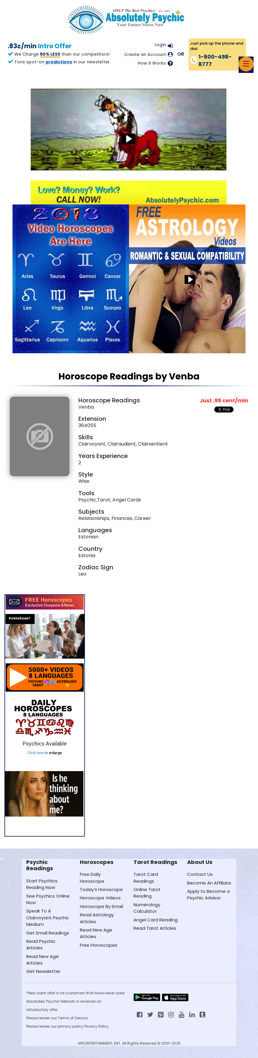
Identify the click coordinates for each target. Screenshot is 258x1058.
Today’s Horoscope (101, 889)
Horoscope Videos (100, 898)
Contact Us (200, 874)
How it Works (152, 63)
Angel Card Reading (155, 920)
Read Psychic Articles (40, 944)
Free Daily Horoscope (92, 877)
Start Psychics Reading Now (41, 884)
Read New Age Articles (42, 959)
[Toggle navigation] (246, 64)
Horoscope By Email (101, 906)
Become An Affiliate (209, 883)
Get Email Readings (47, 933)
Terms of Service (73, 1018)
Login (160, 45)
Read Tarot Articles (154, 928)
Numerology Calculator (146, 907)
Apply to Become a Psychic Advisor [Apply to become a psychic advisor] (208, 894)
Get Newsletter (43, 971)
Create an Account (145, 54)
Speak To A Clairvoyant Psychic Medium (47, 917)
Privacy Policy (96, 1026)
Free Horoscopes (98, 945)
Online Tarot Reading (147, 892)
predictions (59, 62)
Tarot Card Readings (145, 877)
